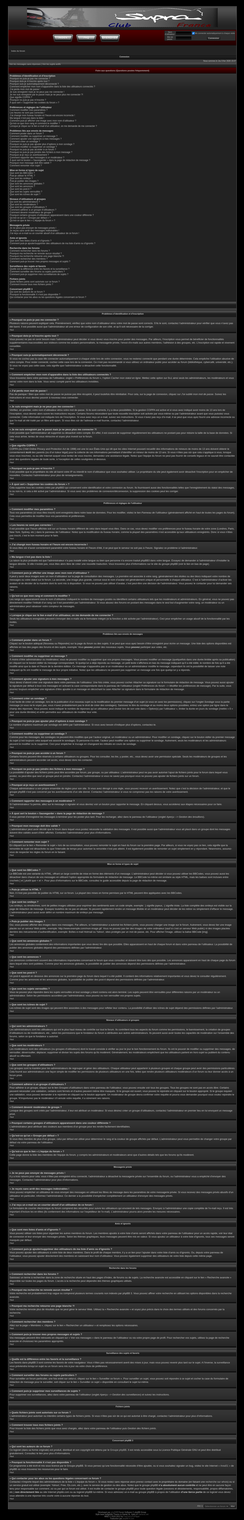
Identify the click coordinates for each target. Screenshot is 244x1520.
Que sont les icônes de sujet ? (25, 194)
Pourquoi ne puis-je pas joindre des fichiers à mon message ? (41, 152)
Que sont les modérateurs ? (24, 204)
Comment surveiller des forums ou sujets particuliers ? (37, 271)
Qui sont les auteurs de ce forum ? (27, 291)
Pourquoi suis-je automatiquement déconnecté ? (34, 84)
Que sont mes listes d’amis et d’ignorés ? (30, 240)
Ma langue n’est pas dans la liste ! (27, 118)
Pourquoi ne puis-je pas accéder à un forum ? (33, 149)
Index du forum (18, 51)
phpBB (113, 1512)
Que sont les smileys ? (21, 178)
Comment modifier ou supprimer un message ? (33, 136)
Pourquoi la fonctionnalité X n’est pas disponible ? (35, 294)
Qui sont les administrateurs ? (25, 201)
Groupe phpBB (118, 1449)
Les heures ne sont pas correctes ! (27, 112)
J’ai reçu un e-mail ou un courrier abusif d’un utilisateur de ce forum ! (44, 233)
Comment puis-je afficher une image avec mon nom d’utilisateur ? (43, 120)
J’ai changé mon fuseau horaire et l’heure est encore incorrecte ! (42, 115)
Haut (12, 330)
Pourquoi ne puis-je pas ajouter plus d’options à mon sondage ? (42, 144)
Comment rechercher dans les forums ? (30, 250)
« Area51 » (224, 1465)
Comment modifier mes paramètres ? (28, 110)
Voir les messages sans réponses (25, 64)
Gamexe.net (143, 1514)
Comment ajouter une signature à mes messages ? (36, 139)
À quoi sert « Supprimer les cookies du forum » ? (34, 102)
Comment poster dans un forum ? (27, 133)
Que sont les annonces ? (22, 186)
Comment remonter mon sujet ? (26, 165)
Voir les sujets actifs (51, 64)
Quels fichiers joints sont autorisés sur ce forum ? (35, 281)
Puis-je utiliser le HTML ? (22, 175)
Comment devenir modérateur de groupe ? (31, 212)
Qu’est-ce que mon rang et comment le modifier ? (35, 123)
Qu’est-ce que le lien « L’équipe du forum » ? (32, 220)
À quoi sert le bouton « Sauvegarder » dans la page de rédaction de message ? (50, 160)
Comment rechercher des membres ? (29, 258)
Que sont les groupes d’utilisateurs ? (28, 207)
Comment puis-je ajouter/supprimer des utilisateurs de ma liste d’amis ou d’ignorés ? (52, 243)
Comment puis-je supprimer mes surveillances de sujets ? (39, 274)
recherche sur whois (216, 1481)
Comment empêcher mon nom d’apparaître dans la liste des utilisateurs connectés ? (52, 86)
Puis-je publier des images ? (24, 181)
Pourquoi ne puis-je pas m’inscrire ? (28, 100)
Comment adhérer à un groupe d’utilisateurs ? (33, 209)
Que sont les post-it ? (20, 189)
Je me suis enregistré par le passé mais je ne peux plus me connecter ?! (46, 94)
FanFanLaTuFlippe (132, 1516)
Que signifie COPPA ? (21, 97)
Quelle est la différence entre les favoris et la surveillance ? (39, 269)
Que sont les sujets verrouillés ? (26, 191)
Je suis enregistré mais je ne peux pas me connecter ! (37, 92)
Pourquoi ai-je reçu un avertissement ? (29, 155)
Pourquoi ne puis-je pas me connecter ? (30, 78)
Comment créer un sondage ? (25, 141)
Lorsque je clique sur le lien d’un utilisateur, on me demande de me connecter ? (53, 126)
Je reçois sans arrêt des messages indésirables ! (34, 230)
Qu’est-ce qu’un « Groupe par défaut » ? (30, 217)
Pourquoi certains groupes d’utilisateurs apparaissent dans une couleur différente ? (52, 215)
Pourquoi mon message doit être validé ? (30, 163)
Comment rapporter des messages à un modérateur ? (37, 157)
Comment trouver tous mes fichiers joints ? (31, 284)
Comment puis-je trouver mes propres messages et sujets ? (40, 261)
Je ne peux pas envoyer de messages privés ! (33, 228)
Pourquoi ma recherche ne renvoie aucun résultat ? (36, 253)
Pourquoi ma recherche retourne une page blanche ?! (37, 256)
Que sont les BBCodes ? (22, 173)
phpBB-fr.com (128, 1519)
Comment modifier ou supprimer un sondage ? (33, 147)
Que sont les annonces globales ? (27, 183)
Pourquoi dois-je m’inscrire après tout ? (29, 81)
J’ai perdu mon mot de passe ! (25, 89)
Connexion (124, 57)
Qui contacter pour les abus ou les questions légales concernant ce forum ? (48, 297)
